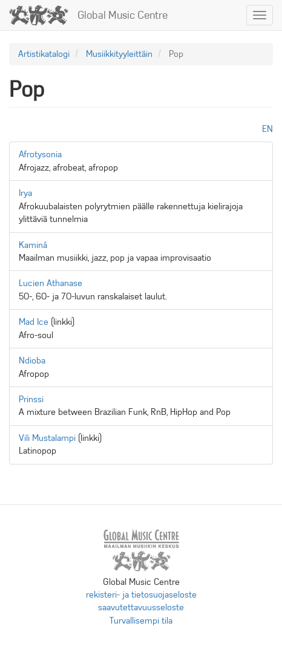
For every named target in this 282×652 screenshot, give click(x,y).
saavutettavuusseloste (141, 607)
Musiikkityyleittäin (119, 53)
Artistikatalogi (44, 53)
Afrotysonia (40, 154)
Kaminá (33, 245)
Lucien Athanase (50, 283)
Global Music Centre (122, 15)
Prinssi (31, 399)
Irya (25, 192)
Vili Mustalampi (47, 437)
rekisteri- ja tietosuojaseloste (141, 594)
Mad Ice (33, 321)
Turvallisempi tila (141, 620)
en (267, 128)
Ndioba (32, 360)
